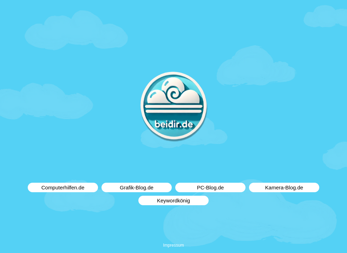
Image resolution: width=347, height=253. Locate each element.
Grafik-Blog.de (136, 187)
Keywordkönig (173, 200)
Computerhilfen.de (63, 187)
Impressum (173, 245)
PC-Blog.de (210, 187)
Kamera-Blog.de (284, 187)
